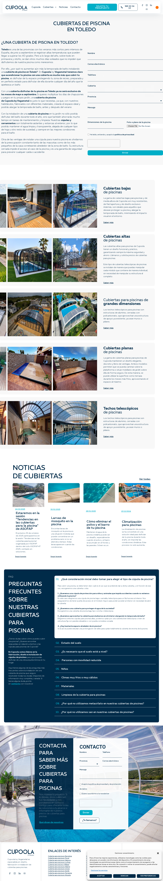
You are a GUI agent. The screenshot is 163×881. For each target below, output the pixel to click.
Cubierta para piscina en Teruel (58, 858)
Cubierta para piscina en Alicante (59, 875)
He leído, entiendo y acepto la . (112, 135)
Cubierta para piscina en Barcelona (60, 856)
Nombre (91, 53)
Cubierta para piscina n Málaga (58, 864)
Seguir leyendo (20, 556)
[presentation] (104, 143)
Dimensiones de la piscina (99, 122)
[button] (158, 853)
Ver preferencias (148, 876)
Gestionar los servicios (99, 870)
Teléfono (92, 75)
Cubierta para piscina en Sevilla (58, 871)
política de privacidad (124, 135)
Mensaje (91, 108)
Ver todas (144, 479)
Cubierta (92, 86)
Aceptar (101, 876)
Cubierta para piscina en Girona (59, 869)
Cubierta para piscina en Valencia (59, 860)
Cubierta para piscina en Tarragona (60, 873)
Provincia (92, 97)
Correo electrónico (96, 64)
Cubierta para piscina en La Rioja (59, 862)
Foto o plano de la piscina (138, 122)
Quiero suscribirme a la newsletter (95, 794)
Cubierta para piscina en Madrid (59, 867)
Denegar (124, 876)
